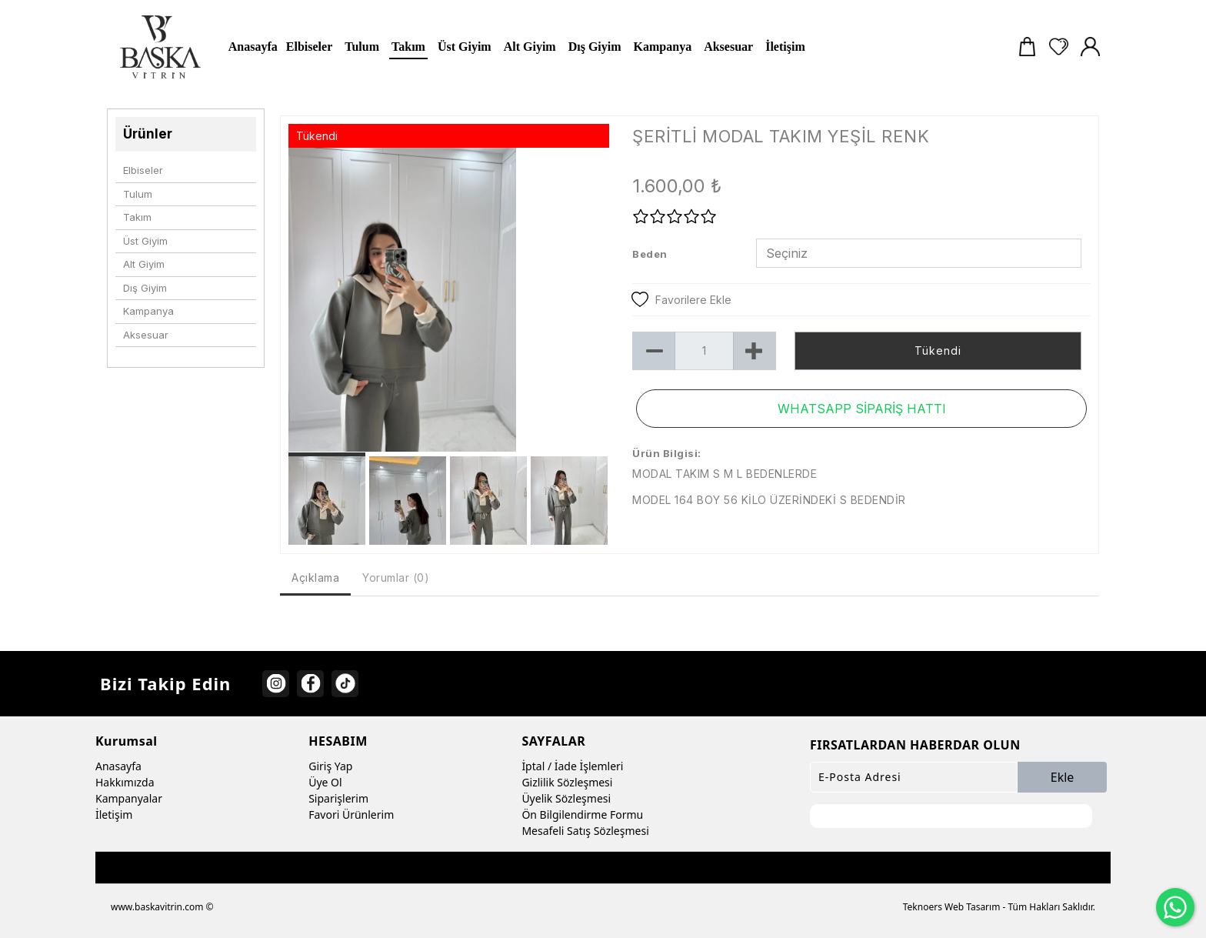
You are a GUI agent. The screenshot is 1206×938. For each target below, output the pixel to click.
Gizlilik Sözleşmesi (566, 782)
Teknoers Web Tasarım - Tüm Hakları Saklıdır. (999, 906)
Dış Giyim (145, 288)
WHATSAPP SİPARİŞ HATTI (862, 408)
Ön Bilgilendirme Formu (582, 814)
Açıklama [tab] (315, 577)
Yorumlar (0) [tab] (395, 577)
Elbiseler (143, 170)
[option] (449, 300)
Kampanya (148, 311)
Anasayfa (118, 766)
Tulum (137, 194)
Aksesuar (145, 335)
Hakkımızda (125, 782)
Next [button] (587, 307)
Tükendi (937, 350)
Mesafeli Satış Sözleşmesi (584, 830)
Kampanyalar (128, 798)
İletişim (113, 814)
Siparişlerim (338, 798)
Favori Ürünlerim (351, 814)
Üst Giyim (145, 241)
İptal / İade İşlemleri (572, 766)
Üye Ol (324, 782)
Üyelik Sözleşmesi (566, 798)
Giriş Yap (330, 766)
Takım (137, 217)
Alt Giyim (144, 264)
